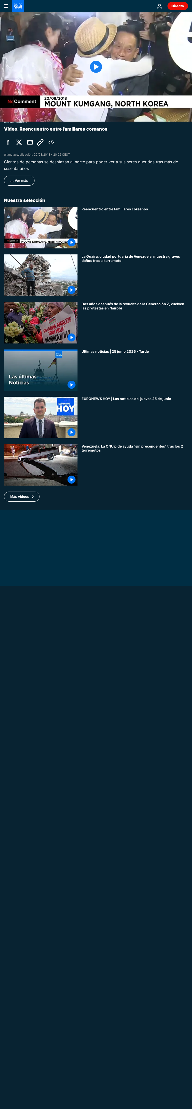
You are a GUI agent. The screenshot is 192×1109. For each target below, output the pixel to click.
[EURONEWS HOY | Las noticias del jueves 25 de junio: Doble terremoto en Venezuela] (135, 417)
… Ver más (19, 181)
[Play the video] (96, 67)
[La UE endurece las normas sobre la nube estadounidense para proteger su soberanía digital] (135, 1060)
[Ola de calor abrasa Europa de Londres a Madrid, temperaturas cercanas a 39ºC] (96, 730)
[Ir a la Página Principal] (18, 6)
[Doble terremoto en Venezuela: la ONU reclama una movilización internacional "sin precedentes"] (135, 465)
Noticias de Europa (98, 1039)
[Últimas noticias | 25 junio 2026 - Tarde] (135, 370)
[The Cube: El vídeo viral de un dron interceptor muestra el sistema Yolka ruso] (96, 1028)
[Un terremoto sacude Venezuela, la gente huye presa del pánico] (135, 763)
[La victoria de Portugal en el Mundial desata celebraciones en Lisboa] (135, 858)
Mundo (88, 1086)
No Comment (15, 724)
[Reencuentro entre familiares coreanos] (135, 228)
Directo (178, 6)
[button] (22, 497)
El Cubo (11, 1022)
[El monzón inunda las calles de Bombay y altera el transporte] (135, 810)
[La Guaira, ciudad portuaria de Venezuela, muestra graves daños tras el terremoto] (135, 275)
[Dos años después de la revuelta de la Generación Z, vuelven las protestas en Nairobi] (135, 322)
